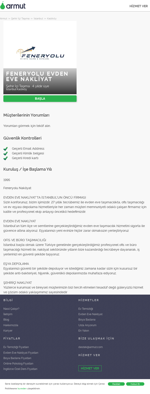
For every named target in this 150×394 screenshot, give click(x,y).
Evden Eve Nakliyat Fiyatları (20, 352)
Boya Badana (86, 319)
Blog (6, 319)
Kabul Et (135, 384)
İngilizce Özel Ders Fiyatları (20, 369)
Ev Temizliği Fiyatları (16, 347)
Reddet (116, 384)
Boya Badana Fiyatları (17, 358)
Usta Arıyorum (87, 325)
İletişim (7, 314)
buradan (22, 388)
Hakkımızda (10, 325)
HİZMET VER (139, 6)
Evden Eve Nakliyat (90, 314)
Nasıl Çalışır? (11, 308)
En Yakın (83, 330)
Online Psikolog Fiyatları (18, 363)
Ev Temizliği (85, 308)
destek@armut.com (90, 347)
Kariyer (7, 330)
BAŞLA (40, 98)
